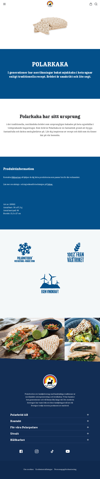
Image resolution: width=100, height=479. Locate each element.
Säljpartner (16, 177)
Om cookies (29, 469)
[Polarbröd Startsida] (50, 381)
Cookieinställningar (44, 469)
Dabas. (50, 184)
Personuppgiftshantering (65, 469)
